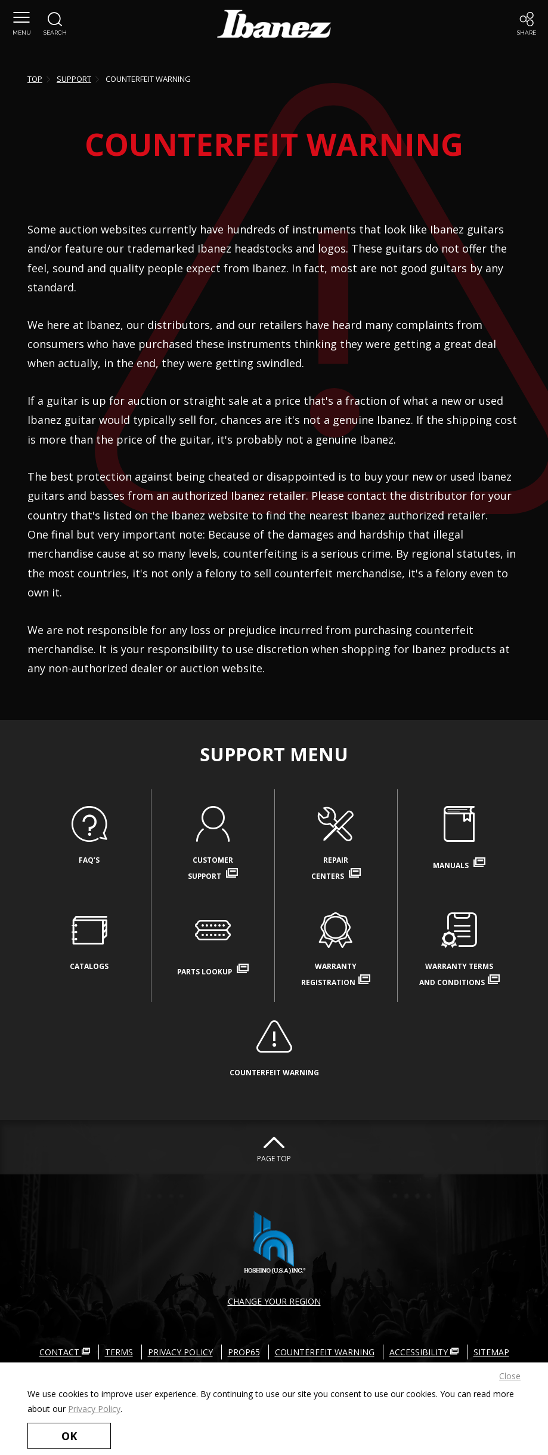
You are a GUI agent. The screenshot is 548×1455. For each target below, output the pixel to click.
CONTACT (64, 1352)
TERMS (119, 1352)
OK (69, 1436)
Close (510, 1376)
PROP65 (244, 1352)
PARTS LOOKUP (212, 943)
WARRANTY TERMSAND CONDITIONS (459, 949)
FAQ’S (89, 833)
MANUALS (459, 837)
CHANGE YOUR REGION (274, 1301)
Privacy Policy (94, 1408)
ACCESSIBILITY (424, 1352)
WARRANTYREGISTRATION (336, 949)
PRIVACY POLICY (180, 1352)
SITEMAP (491, 1352)
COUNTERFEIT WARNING (274, 1046)
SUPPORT (74, 78)
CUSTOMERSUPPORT (212, 842)
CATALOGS (89, 939)
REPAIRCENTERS (336, 842)
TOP (34, 78)
